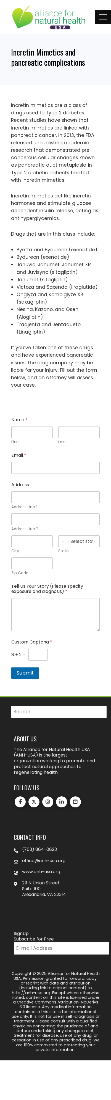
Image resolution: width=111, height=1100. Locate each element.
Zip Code (19, 573)
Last (62, 442)
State (63, 551)
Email (18, 455)
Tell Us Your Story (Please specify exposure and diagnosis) (47, 589)
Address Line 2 (24, 529)
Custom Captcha (31, 642)
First (15, 442)
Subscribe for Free (34, 939)
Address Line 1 (24, 507)
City (15, 551)
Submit (25, 673)
